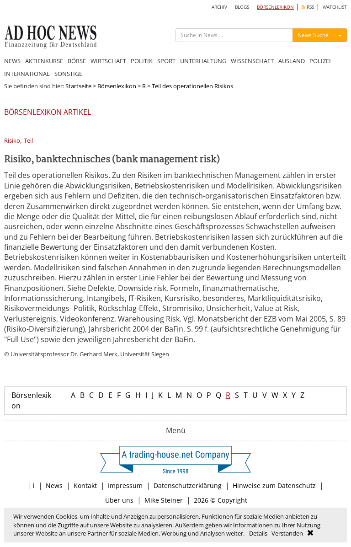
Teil (28, 141)
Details (258, 533)
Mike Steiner (163, 500)
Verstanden (287, 533)
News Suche (313, 35)
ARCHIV (219, 7)
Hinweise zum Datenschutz (274, 485)
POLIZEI (320, 61)
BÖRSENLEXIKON (275, 7)
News (54, 485)
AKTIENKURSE (44, 61)
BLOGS (242, 7)
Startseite (78, 86)
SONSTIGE (68, 74)
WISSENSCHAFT (252, 61)
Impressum (125, 485)
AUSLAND (291, 61)
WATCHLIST (335, 7)
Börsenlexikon (116, 86)
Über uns (119, 500)
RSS (308, 7)
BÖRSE (77, 61)
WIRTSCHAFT (108, 61)
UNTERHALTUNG (203, 61)
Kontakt (85, 485)
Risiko (12, 141)
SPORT (166, 61)
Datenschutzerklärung (188, 485)
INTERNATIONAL (27, 74)
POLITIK (142, 61)
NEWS (12, 61)
